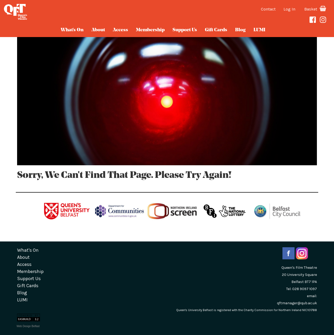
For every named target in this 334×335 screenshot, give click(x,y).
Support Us (185, 30)
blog (240, 30)
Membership (150, 30)
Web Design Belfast (28, 326)
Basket (315, 9)
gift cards (216, 30)
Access (120, 30)
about (98, 30)
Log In (289, 9)
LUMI (259, 30)
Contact (268, 9)
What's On (72, 30)
